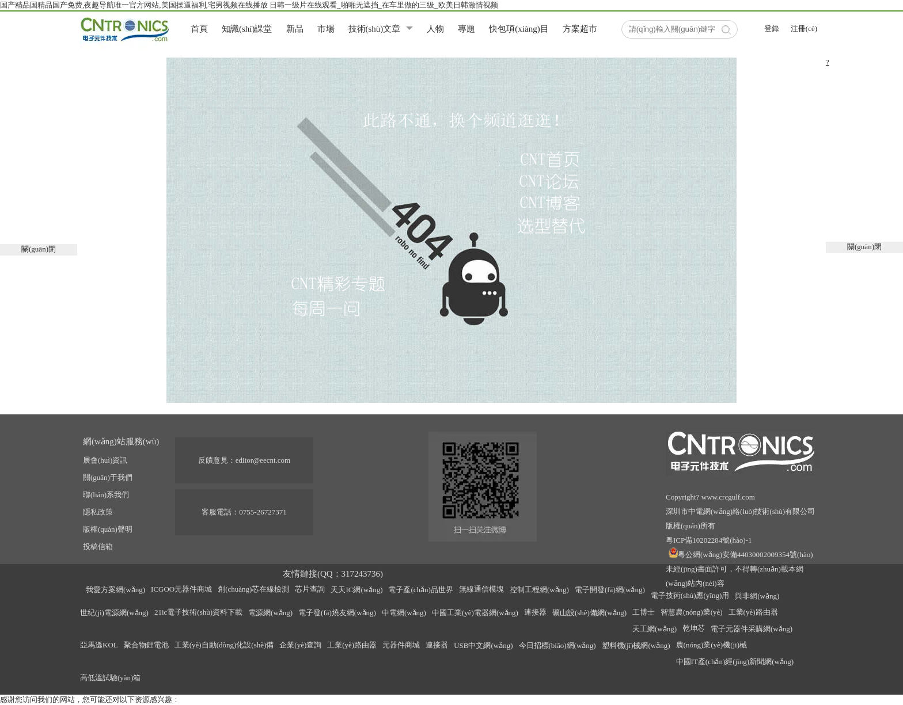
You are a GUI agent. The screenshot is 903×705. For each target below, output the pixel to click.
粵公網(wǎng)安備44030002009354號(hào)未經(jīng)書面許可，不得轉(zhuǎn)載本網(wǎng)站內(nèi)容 (739, 569)
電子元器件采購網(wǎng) (751, 628)
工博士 (643, 612)
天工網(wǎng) (654, 628)
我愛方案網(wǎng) (115, 589)
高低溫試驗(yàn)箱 (110, 677)
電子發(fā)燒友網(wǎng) (337, 612)
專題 (466, 28)
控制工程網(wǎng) (539, 589)
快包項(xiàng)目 (518, 28)
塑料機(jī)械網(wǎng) (636, 645)
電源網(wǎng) (270, 612)
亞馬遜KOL (99, 645)
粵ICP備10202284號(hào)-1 (709, 540)
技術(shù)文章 (374, 28)
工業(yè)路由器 (753, 612)
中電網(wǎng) (404, 612)
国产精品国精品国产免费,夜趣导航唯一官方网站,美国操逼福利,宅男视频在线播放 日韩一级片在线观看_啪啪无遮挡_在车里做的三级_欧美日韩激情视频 (249, 5)
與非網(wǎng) (757, 596)
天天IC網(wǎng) (356, 589)
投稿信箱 (98, 546)
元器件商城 (401, 645)
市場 (326, 28)
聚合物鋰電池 (146, 645)
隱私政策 (98, 512)
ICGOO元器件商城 (181, 589)
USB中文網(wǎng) (483, 645)
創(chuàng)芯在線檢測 (253, 589)
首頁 (199, 28)
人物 (435, 28)
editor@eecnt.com (263, 460)
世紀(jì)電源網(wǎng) (114, 612)
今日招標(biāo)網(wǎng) (557, 645)
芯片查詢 (310, 589)
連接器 (535, 612)
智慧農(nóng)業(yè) (692, 612)
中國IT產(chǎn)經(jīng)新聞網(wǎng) (735, 661)
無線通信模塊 (481, 589)
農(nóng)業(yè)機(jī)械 (711, 645)
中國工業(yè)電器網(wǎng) (475, 612)
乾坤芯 (693, 628)
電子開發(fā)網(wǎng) (610, 589)
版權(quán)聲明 (107, 529)
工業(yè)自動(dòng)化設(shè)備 (224, 645)
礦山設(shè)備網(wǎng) (589, 612)
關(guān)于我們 (107, 477)
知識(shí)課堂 (247, 28)
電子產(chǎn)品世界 (420, 589)
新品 (294, 28)
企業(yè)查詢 (300, 645)
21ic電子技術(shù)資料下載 (198, 612)
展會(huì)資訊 (105, 460)
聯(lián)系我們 (106, 494)
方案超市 (580, 28)
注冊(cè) (804, 28)
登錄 (771, 28)
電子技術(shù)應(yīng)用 (690, 595)
